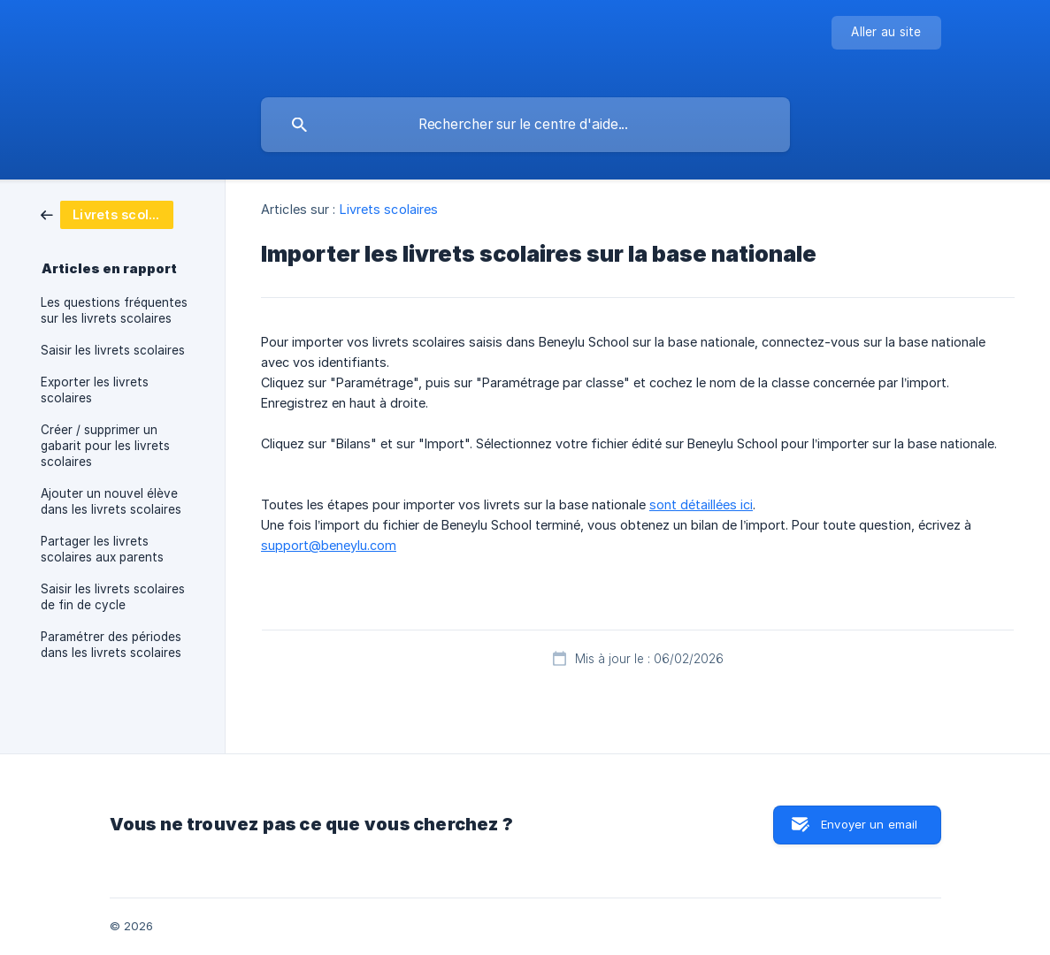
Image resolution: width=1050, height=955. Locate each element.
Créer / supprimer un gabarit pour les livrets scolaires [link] (105, 446)
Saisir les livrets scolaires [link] (113, 350)
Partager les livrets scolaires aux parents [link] (102, 549)
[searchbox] (525, 124)
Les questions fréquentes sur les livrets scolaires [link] (114, 310)
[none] (886, 33)
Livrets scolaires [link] (389, 209)
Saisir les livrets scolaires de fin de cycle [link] (113, 597)
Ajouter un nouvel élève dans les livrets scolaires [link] (111, 501)
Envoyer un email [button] (869, 824)
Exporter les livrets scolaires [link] (95, 390)
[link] (107, 213)
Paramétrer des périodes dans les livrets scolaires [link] (111, 645)
